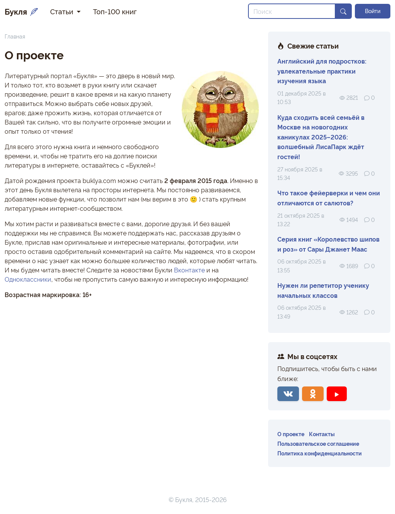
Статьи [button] (62, 11)
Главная (15, 36)
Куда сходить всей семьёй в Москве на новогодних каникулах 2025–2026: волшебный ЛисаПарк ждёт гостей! (321, 137)
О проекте (290, 433)
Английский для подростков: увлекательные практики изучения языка (321, 71)
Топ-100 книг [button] (115, 11)
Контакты (322, 433)
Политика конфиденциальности (319, 453)
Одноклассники (28, 279)
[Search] (292, 11)
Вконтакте (189, 269)
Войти (372, 11)
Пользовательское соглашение (318, 443)
